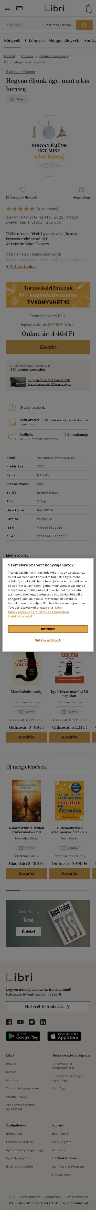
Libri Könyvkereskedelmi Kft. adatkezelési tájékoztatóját (38, 612)
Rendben (48, 629)
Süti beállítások (48, 640)
